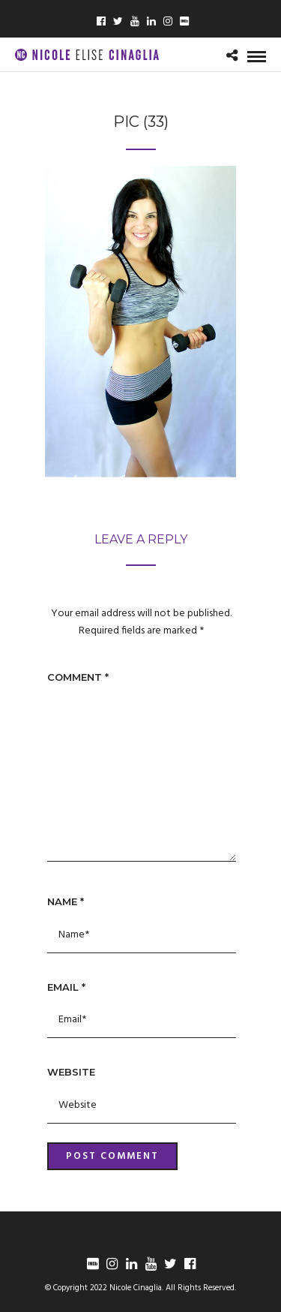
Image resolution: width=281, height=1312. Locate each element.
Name (65, 901)
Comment (78, 677)
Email (66, 987)
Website (71, 1072)
